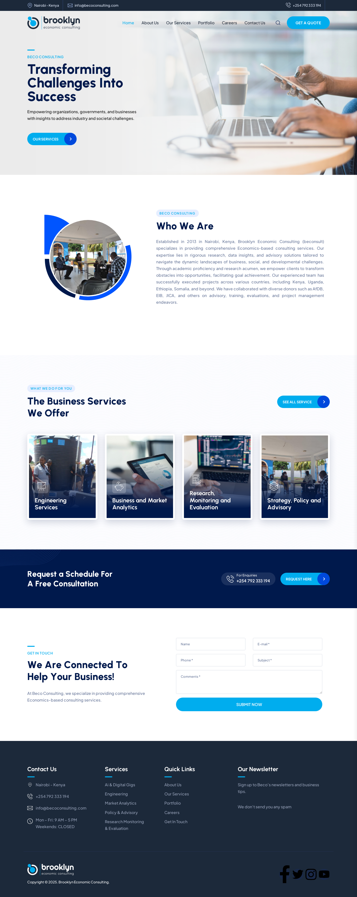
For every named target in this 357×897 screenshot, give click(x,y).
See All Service (297, 402)
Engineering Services (51, 504)
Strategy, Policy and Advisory (294, 504)
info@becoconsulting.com (97, 5)
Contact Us (254, 22)
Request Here (299, 579)
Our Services (178, 22)
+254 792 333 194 (303, 5)
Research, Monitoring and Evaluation (210, 500)
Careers (229, 22)
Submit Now (249, 704)
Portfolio (206, 22)
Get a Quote (308, 22)
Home (128, 22)
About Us (150, 22)
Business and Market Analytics (139, 504)
